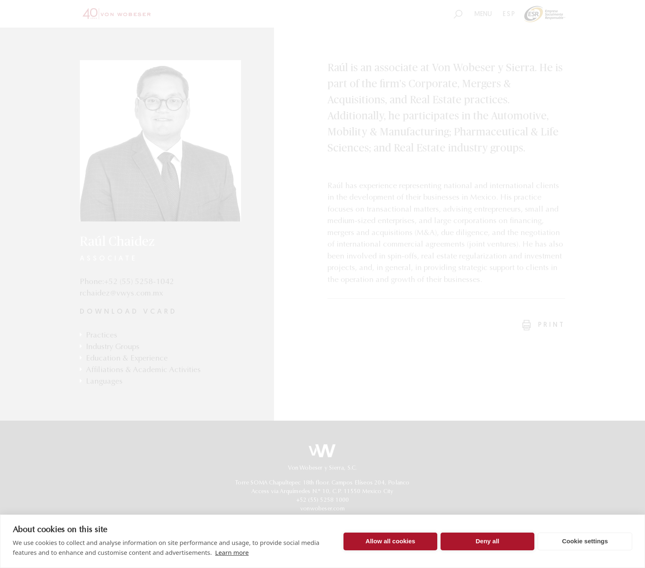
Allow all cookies (390, 541)
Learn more (232, 552)
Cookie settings (585, 541)
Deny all (487, 541)
